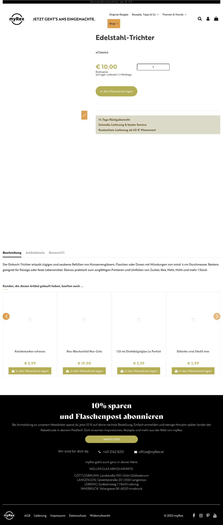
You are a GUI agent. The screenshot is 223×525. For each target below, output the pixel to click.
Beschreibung (12, 252)
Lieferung (40, 515)
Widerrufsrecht (100, 515)
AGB (27, 515)
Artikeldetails (35, 252)
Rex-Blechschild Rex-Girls (84, 351)
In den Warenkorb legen (116, 91)
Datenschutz (77, 515)
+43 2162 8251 (113, 451)
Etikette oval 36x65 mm (193, 351)
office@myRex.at (151, 451)
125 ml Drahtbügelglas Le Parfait (139, 351)
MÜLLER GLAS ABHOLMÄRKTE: (111, 469)
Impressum (57, 515)
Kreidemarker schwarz (30, 351)
